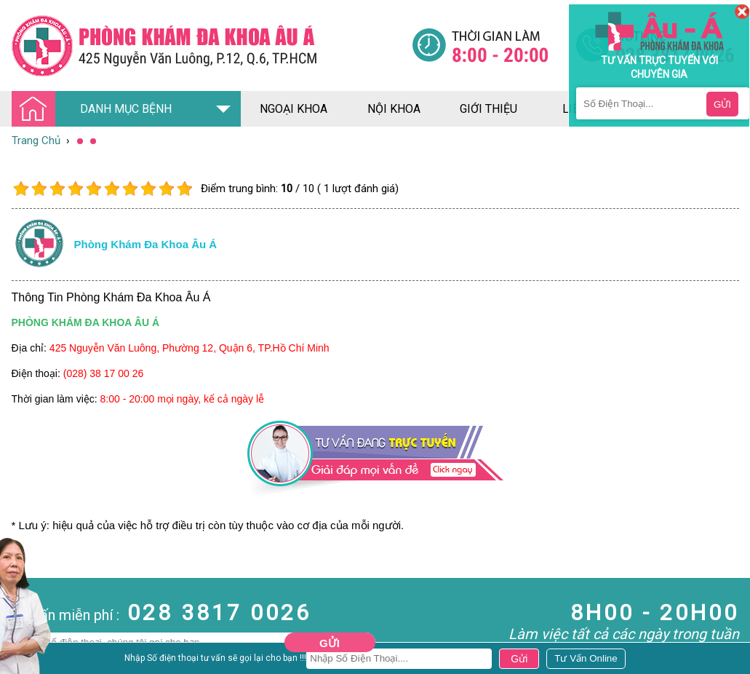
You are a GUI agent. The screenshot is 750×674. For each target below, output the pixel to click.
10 (184, 189)
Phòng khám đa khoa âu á (146, 244)
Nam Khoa (25, 660)
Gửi (329, 643)
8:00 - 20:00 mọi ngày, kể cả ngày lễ (182, 399)
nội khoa (393, 109)
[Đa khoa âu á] (212, 45)
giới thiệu (488, 109)
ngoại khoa (293, 109)
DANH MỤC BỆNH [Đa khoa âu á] (96, 109)
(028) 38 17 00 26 (103, 373)
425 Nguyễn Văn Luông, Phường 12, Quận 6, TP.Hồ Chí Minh (189, 348)
